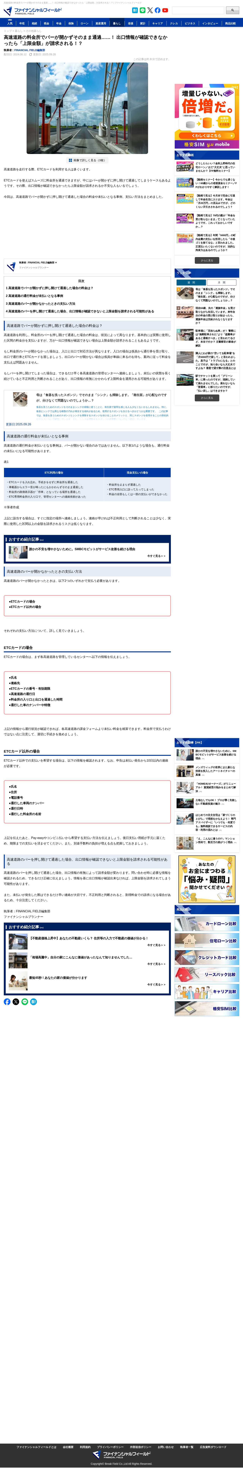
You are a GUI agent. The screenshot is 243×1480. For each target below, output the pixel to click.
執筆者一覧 (186, 1447)
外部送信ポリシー (140, 1447)
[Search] (198, 10)
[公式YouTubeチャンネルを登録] (165, 10)
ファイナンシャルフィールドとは (36, 1447)
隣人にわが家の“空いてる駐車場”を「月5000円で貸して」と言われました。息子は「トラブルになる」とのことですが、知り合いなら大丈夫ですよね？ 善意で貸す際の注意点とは (216, 360)
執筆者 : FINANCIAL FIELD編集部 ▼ (38, 262)
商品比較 (230, 23)
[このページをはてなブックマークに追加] (135, 10)
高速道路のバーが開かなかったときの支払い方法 (40, 303)
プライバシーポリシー (110, 1447)
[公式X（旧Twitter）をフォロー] (150, 10)
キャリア (157, 23)
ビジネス (190, 23)
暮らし (117, 23)
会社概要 (68, 1447)
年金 (59, 23)
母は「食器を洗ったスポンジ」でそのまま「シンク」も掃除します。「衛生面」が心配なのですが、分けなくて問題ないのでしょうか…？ (215, 294)
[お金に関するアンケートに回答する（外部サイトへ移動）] (207, 879)
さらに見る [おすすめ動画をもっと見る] (207, 260)
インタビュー (210, 23)
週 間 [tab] (191, 282)
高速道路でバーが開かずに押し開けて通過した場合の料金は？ (49, 288)
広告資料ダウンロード (213, 1447)
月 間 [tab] (221, 282)
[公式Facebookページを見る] (157, 10)
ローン (84, 23)
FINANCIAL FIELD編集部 (29, 50)
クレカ (174, 23)
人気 (10, 23)
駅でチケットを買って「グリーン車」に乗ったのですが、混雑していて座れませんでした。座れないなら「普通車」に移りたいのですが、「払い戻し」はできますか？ (215, 383)
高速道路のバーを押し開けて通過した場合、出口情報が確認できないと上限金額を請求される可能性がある (80, 311)
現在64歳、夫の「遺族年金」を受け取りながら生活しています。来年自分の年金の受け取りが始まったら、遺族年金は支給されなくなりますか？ (215, 315)
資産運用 (100, 23)
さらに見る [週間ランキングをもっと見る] (207, 398)
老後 (130, 23)
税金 (46, 23)
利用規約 (85, 1447)
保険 (71, 23)
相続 (34, 23)
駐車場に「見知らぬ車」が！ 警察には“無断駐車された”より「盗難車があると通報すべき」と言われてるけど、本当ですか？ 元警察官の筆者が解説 (216, 338)
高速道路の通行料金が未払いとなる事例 (34, 296)
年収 (22, 23)
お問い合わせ (166, 1447)
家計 (142, 23)
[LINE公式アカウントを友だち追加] (142, 10)
